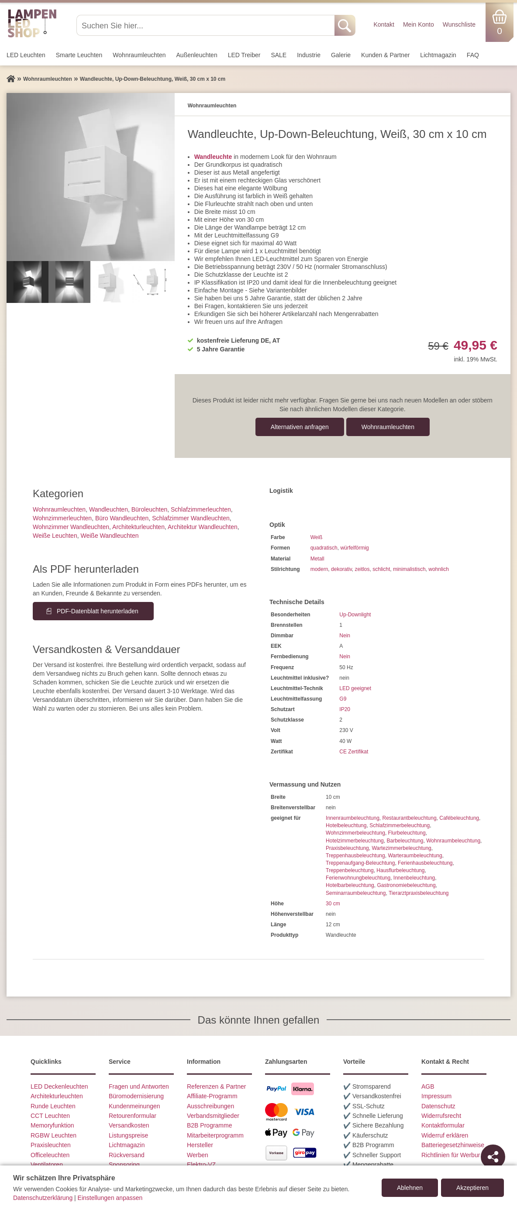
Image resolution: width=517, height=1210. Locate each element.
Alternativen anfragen (300, 426)
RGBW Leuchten (53, 1135)
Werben (197, 1155)
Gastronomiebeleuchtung (406, 885)
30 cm (333, 904)
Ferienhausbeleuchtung (425, 863)
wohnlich (438, 569)
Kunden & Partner (385, 55)
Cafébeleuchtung (459, 818)
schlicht (381, 569)
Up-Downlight (355, 615)
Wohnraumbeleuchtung (453, 841)
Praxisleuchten (51, 1144)
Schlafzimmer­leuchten (201, 509)
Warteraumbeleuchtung (415, 855)
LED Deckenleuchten (59, 1086)
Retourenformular (132, 1115)
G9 (342, 699)
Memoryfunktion (52, 1125)
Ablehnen (410, 1187)
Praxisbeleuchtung (347, 848)
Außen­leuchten (196, 55)
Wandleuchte (213, 156)
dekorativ (341, 569)
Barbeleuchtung (404, 841)
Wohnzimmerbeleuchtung (355, 833)
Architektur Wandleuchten (203, 526)
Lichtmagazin (438, 55)
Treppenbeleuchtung (350, 870)
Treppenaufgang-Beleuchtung (360, 863)
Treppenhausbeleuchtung (355, 855)
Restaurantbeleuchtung (409, 818)
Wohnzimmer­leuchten (62, 518)
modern (319, 569)
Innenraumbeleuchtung (352, 818)
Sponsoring (124, 1164)
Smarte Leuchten (79, 55)
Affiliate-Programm (212, 1096)
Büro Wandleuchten (121, 518)
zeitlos (362, 569)
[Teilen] (493, 1157)
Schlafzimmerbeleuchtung (399, 825)
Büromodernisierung (136, 1096)
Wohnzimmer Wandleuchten (71, 526)
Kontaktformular (443, 1125)
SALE (278, 55)
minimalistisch (409, 569)
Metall (317, 559)
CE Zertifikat (353, 752)
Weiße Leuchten (55, 535)
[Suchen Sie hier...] (206, 25)
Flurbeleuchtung (407, 833)
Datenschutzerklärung (42, 1197)
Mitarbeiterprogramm (215, 1135)
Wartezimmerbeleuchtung (401, 848)
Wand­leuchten (108, 509)
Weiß (316, 537)
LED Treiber (244, 55)
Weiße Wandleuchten (109, 535)
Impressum (436, 1096)
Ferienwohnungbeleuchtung (358, 878)
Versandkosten (129, 1125)
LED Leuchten (26, 55)
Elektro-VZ (201, 1164)
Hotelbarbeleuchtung (350, 885)
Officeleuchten (50, 1155)
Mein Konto (418, 24)
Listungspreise (128, 1135)
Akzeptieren (472, 1187)
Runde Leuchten (53, 1106)
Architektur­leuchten (138, 526)
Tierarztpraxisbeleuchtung (419, 893)
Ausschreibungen (210, 1106)
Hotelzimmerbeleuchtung (355, 841)
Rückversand (127, 1155)
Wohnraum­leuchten (139, 55)
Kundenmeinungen (134, 1106)
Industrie (309, 55)
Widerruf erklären (444, 1135)
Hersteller (200, 1144)
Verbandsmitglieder (213, 1115)
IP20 (344, 709)
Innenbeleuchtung (414, 878)
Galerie (341, 55)
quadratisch (324, 548)
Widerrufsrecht (441, 1115)
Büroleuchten (149, 509)
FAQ (473, 55)
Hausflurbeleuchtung (400, 870)
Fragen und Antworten (139, 1086)
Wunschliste (459, 24)
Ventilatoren (47, 1164)
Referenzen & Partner (216, 1086)
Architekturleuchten (57, 1096)
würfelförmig (354, 548)
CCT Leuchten (50, 1115)
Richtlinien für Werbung (453, 1155)
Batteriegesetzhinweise (452, 1144)
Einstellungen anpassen (110, 1197)
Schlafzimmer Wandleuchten (191, 518)
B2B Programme (209, 1125)
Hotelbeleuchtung (346, 825)
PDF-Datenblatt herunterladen (97, 611)
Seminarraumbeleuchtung (356, 893)
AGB (427, 1086)
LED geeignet (355, 688)
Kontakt (383, 24)
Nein (344, 635)
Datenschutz (438, 1106)
